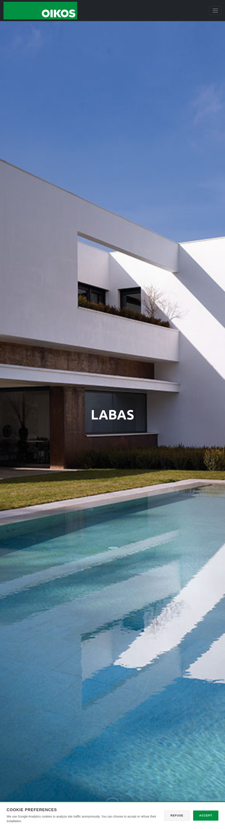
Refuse (177, 815)
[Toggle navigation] (215, 10)
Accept (205, 815)
